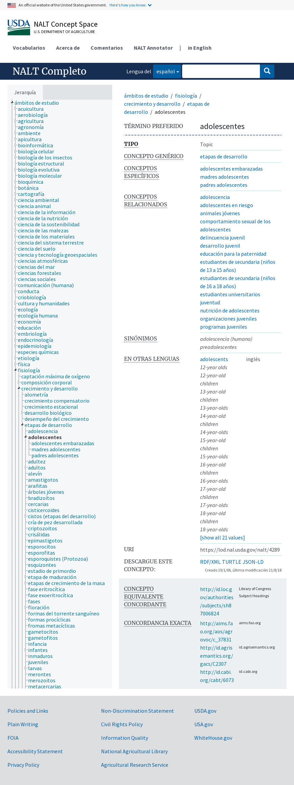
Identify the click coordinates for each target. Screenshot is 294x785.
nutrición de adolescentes (230, 310)
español (164, 71)
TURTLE (231, 561)
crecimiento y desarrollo (152, 103)
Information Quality (124, 737)
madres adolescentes (224, 176)
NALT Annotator (153, 47)
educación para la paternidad (233, 253)
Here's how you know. (128, 4)
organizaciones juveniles (228, 318)
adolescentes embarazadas (231, 168)
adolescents (214, 359)
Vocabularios (29, 47)
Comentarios (107, 47)
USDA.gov (205, 710)
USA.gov (203, 724)
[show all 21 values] (222, 537)
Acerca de (68, 47)
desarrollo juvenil (220, 245)
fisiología (186, 95)
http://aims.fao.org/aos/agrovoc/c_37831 (216, 631)
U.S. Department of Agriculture (64, 31)
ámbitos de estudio (146, 95)
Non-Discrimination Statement (137, 710)
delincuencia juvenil (222, 237)
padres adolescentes (223, 184)
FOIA (13, 737)
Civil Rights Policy (122, 724)
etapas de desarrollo (223, 156)
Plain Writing (22, 724)
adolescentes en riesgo (226, 205)
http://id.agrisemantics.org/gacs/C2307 (216, 655)
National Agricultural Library (134, 751)
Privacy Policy (23, 764)
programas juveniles (223, 326)
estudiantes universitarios (230, 294)
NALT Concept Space (66, 24)
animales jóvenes (220, 213)
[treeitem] (39, 103)
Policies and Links (27, 710)
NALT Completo (50, 71)
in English (200, 47)
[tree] (59, 394)
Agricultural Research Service (134, 764)
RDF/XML (210, 561)
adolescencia (215, 197)
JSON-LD (253, 561)
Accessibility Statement (35, 751)
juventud (210, 302)
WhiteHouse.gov (213, 737)
